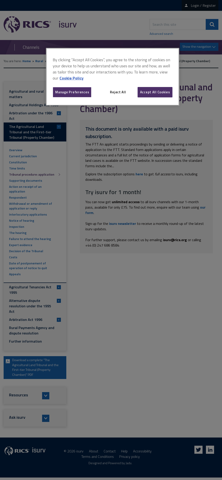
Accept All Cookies (155, 92)
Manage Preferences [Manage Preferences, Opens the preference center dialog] (72, 92)
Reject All (118, 92)
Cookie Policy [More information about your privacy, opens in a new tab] (72, 78)
